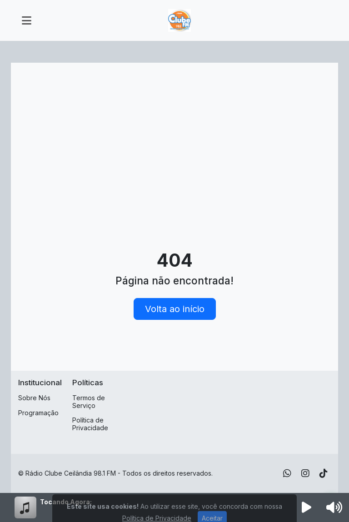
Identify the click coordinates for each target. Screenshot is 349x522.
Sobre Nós (34, 398)
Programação (38, 413)
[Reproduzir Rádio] (306, 507)
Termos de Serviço (88, 401)
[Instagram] (305, 473)
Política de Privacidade (90, 424)
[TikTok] (323, 473)
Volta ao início (174, 308)
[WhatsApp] (287, 473)
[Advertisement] (174, 138)
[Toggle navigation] (26, 20)
